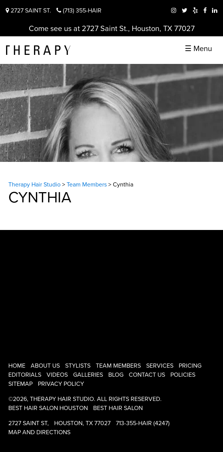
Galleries (88, 375)
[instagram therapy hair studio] (173, 10)
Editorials (24, 375)
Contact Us (147, 375)
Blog (115, 375)
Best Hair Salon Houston (48, 408)
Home (16, 366)
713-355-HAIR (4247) (143, 423)
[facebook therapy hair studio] (205, 10)
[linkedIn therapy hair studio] (214, 10)
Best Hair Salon (118, 408)
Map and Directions (39, 432)
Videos (57, 375)
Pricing (190, 366)
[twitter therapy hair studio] (184, 10)
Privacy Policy (61, 384)
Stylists (77, 366)
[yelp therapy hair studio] (195, 10)
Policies (182, 375)
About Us (45, 366)
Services (159, 366)
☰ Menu (198, 48)
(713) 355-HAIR (78, 10)
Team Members (118, 366)
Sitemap (20, 384)
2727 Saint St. (28, 10)
